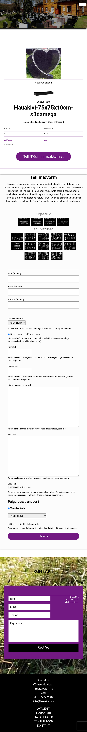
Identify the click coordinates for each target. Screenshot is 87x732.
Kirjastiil (12, 347)
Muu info (12, 434)
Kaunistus (13, 366)
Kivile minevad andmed (19, 385)
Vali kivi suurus (15, 318)
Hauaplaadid (43, 717)
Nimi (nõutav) (14, 273)
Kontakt (43, 725)
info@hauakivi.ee (43, 701)
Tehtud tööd (43, 721)
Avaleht (43, 708)
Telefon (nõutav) (16, 299)
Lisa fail (12, 483)
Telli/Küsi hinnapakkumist (43, 156)
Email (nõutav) (15, 286)
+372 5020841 (46, 697)
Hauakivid (43, 713)
